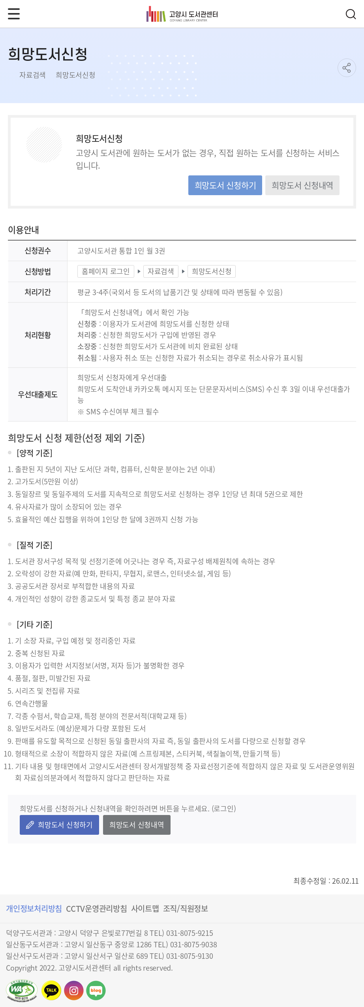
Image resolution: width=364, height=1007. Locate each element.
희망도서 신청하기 (225, 185)
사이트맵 (145, 908)
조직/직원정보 (185, 908)
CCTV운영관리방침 (96, 908)
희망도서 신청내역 (302, 185)
